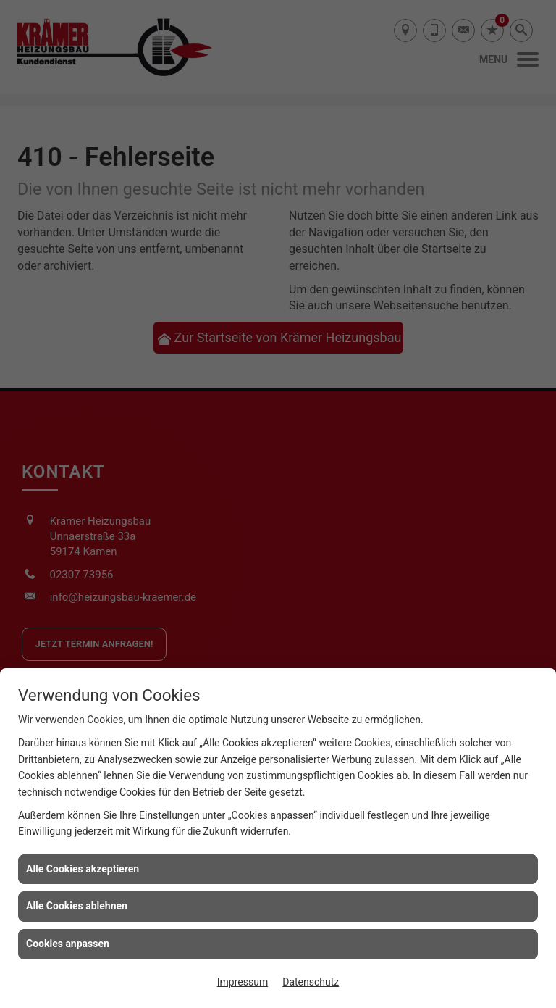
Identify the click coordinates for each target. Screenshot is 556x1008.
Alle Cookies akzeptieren (82, 869)
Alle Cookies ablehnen (76, 906)
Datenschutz (310, 982)
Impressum (242, 982)
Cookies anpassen (67, 943)
